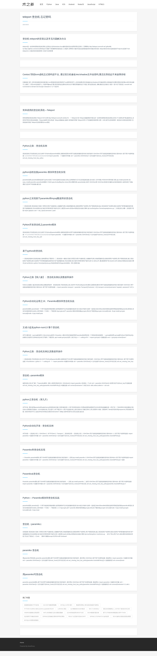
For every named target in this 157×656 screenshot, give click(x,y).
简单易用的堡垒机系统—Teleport (39, 110)
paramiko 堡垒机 (31, 550)
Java (57, 4)
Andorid (71, 4)
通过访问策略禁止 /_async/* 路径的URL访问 (116, 609)
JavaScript (91, 4)
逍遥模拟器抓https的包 (31, 605)
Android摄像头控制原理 (31, 612)
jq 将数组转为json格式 (77, 609)
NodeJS (81, 4)
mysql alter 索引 (66, 605)
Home (22, 642)
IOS (63, 4)
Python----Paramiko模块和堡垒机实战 (41, 498)
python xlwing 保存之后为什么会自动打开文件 (39, 609)
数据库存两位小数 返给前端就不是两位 (87, 605)
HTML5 (101, 4)
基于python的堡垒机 (32, 251)
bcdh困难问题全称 (93, 612)
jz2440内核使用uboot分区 (75, 612)
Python (49, 4)
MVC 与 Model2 (94, 609)
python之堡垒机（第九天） (36, 399)
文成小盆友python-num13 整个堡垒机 (41, 327)
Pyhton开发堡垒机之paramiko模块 (39, 224)
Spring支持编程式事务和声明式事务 (53, 616)
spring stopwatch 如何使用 (99, 616)
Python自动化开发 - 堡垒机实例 (38, 426)
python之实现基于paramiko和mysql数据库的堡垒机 (48, 198)
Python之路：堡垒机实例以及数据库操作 (43, 351)
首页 (41, 4)
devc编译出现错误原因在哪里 (122, 616)
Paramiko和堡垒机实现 (34, 449)
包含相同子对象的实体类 (31, 616)
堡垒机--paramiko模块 (33, 375)
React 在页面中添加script (77, 616)
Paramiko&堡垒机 (31, 474)
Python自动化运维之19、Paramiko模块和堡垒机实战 (48, 301)
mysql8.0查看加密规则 (31, 620)
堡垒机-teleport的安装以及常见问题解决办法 (44, 38)
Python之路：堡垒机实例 (35, 146)
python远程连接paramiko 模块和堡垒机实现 (44, 172)
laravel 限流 (62, 609)
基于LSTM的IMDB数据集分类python (114, 612)
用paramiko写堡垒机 (33, 574)
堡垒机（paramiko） (33, 524)
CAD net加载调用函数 (49, 605)
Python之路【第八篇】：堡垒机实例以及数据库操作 (48, 277)
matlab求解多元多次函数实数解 (53, 612)
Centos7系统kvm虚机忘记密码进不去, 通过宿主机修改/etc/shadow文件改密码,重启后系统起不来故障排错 (74, 74)
